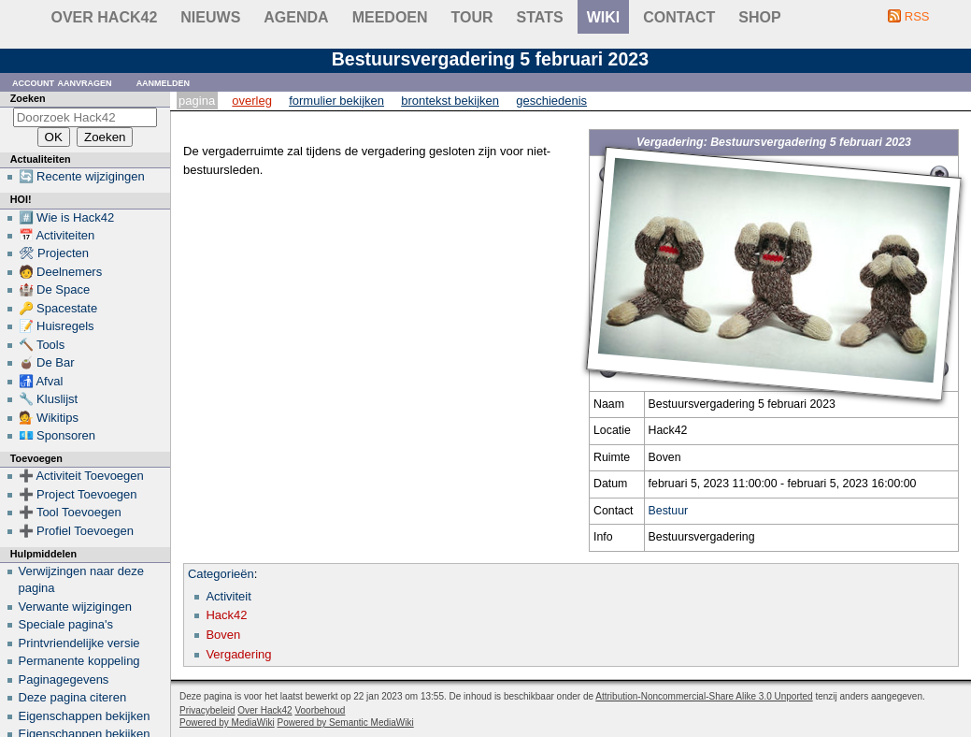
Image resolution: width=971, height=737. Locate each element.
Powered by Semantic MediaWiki (346, 722)
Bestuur (669, 510)
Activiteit (228, 596)
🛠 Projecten (54, 253)
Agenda (296, 17)
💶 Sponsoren (57, 435)
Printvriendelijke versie (79, 643)
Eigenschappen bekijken (84, 716)
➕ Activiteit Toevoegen (81, 476)
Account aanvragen (62, 82)
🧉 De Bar (47, 362)
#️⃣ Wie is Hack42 (67, 217)
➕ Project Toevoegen (78, 494)
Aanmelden (163, 82)
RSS (917, 16)
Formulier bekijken (336, 101)
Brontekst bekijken (450, 101)
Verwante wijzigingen (75, 607)
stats (540, 17)
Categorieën (221, 574)
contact (679, 17)
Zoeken (28, 98)
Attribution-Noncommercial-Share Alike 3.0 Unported (703, 696)
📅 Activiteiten (57, 235)
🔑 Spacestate (58, 308)
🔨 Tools (42, 345)
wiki (604, 17)
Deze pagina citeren (73, 697)
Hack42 (226, 615)
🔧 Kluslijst (49, 399)
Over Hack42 (104, 17)
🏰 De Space (55, 289)
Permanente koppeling (79, 661)
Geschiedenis (551, 101)
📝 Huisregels (56, 326)
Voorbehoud (319, 710)
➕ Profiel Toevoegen (76, 531)
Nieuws (210, 17)
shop (759, 17)
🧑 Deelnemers (61, 272)
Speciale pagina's (66, 624)
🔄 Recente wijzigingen (82, 176)
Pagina (196, 101)
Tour (472, 17)
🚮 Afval (41, 381)
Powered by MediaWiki (227, 722)
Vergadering (238, 654)
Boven (223, 635)
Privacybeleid (207, 710)
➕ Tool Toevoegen (70, 512)
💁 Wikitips (49, 418)
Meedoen (390, 17)
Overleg (252, 101)
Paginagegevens (64, 679)
